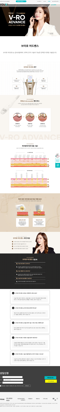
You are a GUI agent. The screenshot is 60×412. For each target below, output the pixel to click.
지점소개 (35, 4)
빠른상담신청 (50, 377)
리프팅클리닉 (23, 4)
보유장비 (29, 4)
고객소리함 (45, 398)
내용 (1, 382)
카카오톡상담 (51, 381)
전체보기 (16, 4)
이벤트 (49, 1)
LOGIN (44, 1)
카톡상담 (41, 4)
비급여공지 (23, 400)
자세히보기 (27, 385)
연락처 (1, 380)
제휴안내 (37, 398)
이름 (1, 377)
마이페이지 (39, 1)
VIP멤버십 (47, 4)
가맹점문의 (30, 398)
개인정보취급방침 (21, 398)
